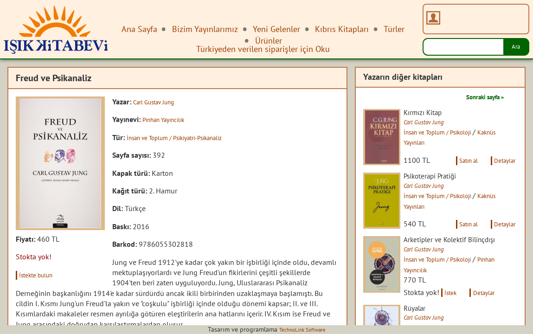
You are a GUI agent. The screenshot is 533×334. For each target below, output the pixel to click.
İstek (460, 323)
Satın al (458, 170)
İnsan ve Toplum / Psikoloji (454, 133)
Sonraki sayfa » (478, 96)
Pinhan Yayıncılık (169, 119)
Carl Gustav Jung (159, 101)
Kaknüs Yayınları (437, 143)
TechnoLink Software (302, 329)
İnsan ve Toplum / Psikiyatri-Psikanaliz (187, 137)
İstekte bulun (41, 274)
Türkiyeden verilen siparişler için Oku (263, 49)
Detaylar (502, 170)
